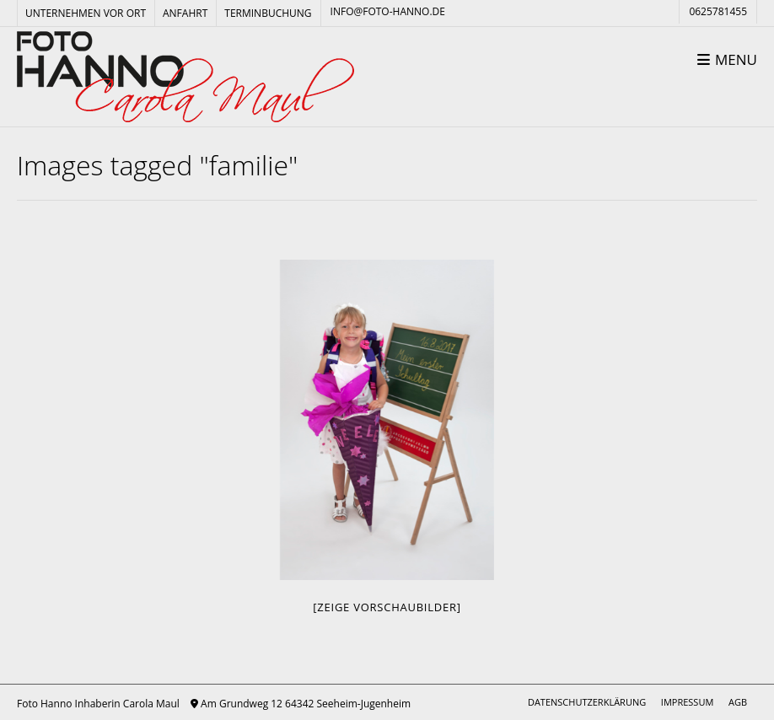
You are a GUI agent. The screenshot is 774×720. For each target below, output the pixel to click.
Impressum (687, 702)
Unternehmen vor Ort (85, 13)
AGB (737, 702)
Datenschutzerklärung (587, 702)
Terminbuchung (267, 13)
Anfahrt (185, 13)
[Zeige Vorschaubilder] (386, 607)
